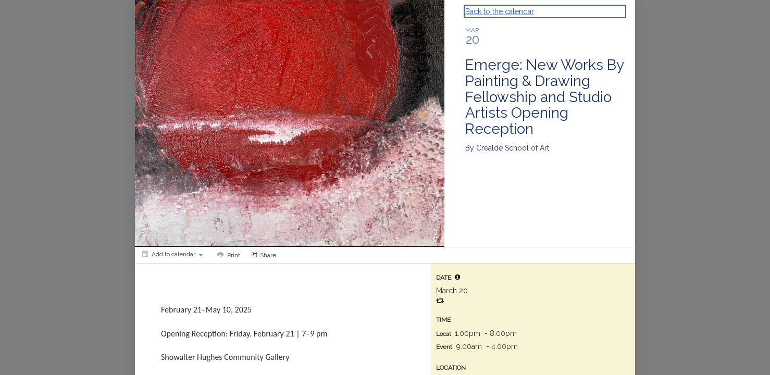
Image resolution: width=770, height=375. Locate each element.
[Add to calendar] (172, 254)
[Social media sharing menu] (262, 255)
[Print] (227, 255)
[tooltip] (457, 277)
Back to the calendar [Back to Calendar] (499, 11)
